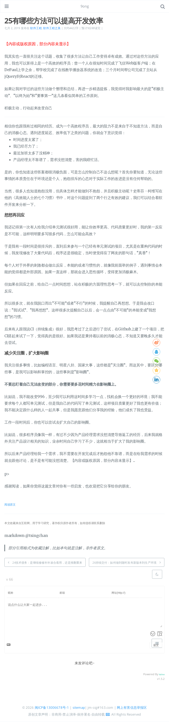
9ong (85, 6)
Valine (162, 674)
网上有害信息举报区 (132, 707)
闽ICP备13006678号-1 (52, 707)
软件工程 (36, 28)
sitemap (79, 707)
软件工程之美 (52, 28)
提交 (156, 645)
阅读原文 (10, 504)
